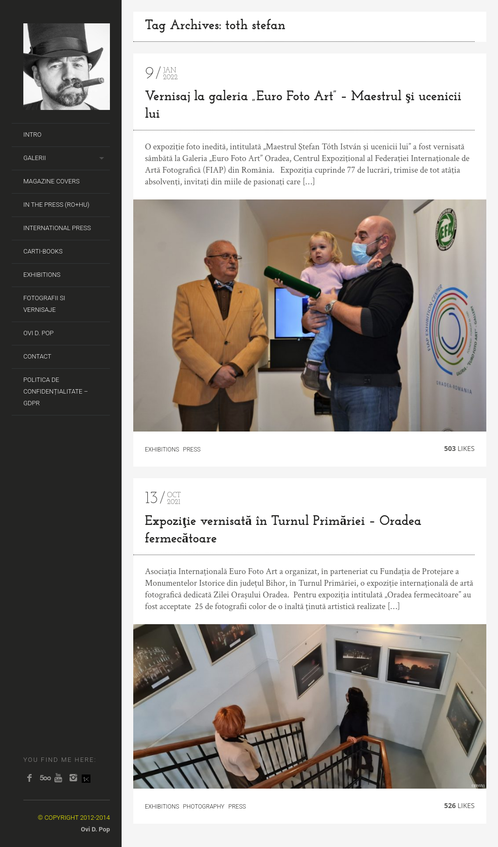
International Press (57, 228)
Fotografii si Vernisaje (44, 303)
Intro (32, 134)
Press (191, 449)
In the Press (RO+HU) (56, 204)
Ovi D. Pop (38, 333)
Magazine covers (51, 181)
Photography (203, 807)
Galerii (34, 158)
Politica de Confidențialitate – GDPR (55, 391)
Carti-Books (43, 251)
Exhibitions (41, 274)
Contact (37, 356)
